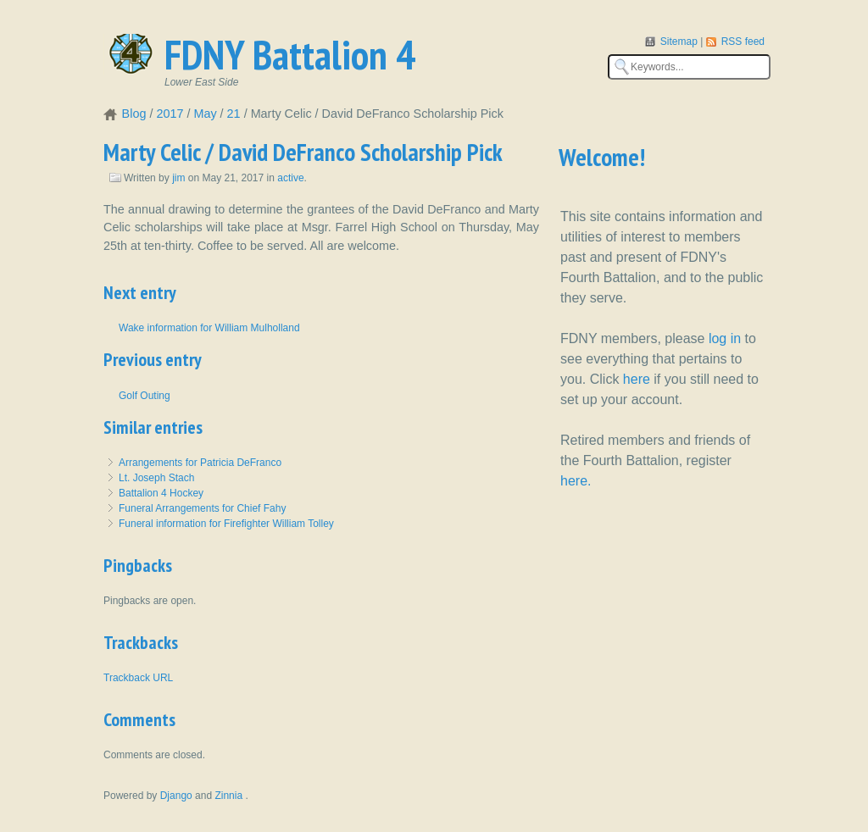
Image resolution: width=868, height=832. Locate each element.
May (204, 113)
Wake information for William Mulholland (209, 328)
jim (178, 178)
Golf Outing (144, 396)
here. (575, 481)
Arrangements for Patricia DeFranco (200, 463)
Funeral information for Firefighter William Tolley (226, 524)
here (636, 379)
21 (234, 113)
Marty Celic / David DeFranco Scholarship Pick (303, 152)
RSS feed (743, 41)
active (290, 178)
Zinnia (229, 795)
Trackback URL (138, 678)
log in (725, 338)
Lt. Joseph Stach (156, 478)
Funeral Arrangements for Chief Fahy (202, 508)
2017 (169, 113)
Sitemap (680, 41)
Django (176, 795)
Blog (134, 113)
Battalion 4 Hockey (161, 493)
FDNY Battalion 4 (289, 54)
